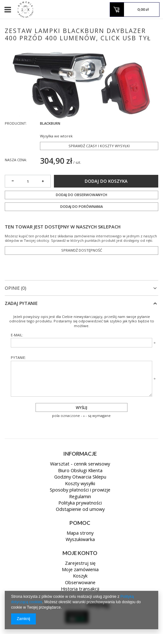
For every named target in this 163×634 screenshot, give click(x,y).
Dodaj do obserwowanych (81, 194)
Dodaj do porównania (81, 206)
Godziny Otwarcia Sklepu (80, 477)
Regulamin (80, 496)
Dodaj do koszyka (106, 181)
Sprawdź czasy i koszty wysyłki (99, 145)
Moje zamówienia (80, 569)
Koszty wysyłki (80, 483)
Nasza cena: (16, 159)
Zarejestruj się (80, 563)
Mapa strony (80, 533)
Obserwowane (80, 582)
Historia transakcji (80, 589)
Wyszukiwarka (80, 539)
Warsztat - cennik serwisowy (80, 464)
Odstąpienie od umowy (80, 509)
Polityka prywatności (80, 503)
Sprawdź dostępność (81, 250)
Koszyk (80, 576)
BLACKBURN (50, 123)
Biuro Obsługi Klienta (80, 470)
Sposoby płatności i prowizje (80, 490)
